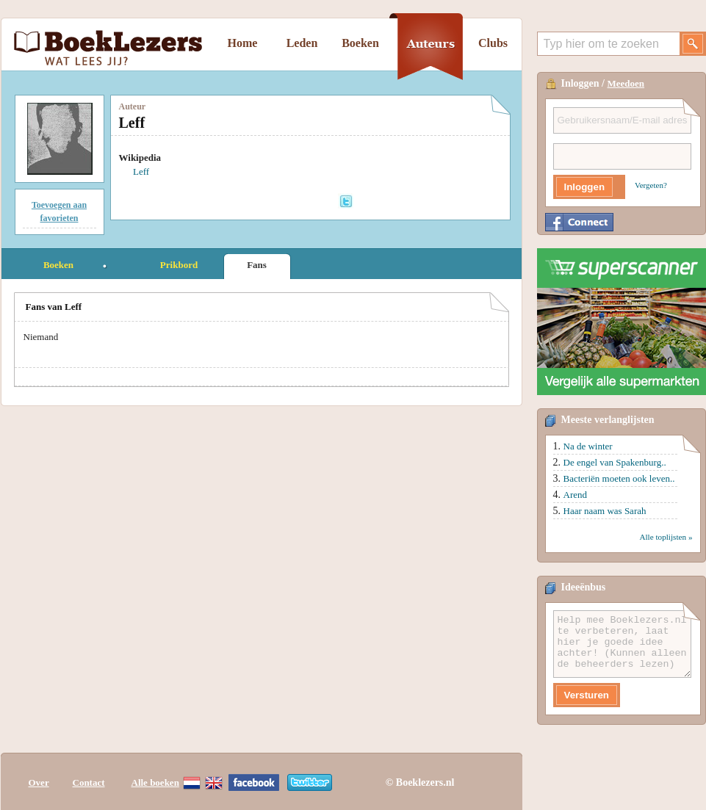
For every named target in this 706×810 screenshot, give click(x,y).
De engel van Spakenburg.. (614, 462)
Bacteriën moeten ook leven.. (619, 478)
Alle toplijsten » (665, 536)
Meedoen (626, 83)
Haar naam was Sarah (604, 510)
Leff (141, 171)
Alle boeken (155, 782)
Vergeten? (651, 185)
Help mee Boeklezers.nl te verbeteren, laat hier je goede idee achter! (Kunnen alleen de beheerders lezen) (622, 644)
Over (39, 782)
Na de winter (588, 446)
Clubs (493, 43)
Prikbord (179, 264)
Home (243, 43)
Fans (257, 264)
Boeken (360, 43)
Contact (89, 782)
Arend (575, 494)
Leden (302, 43)
